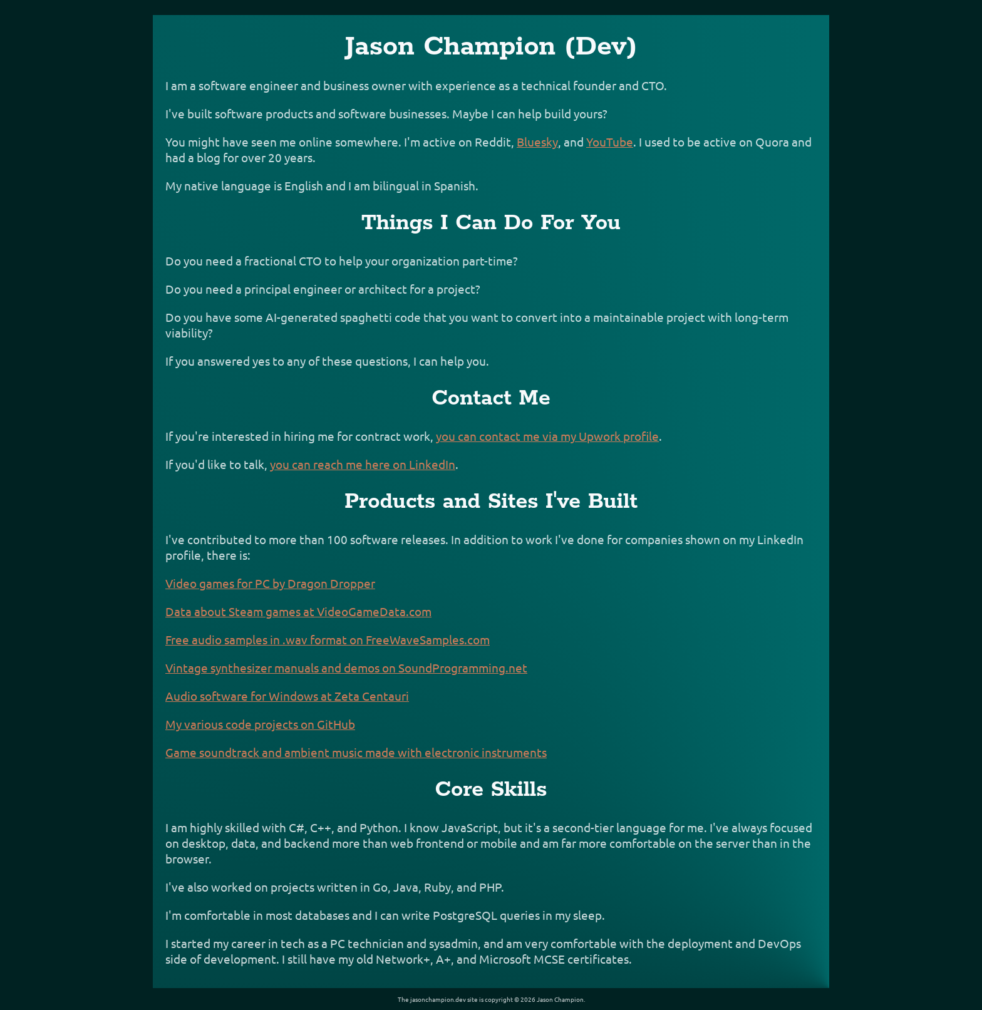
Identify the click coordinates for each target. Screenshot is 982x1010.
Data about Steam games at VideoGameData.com (298, 611)
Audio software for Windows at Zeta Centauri (287, 695)
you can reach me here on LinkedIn (362, 464)
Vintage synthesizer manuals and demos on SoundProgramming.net (346, 667)
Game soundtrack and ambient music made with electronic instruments (356, 752)
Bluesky (537, 141)
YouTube (609, 141)
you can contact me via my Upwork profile (547, 435)
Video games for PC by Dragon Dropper (270, 582)
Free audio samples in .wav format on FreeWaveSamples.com (327, 639)
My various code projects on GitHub (260, 723)
